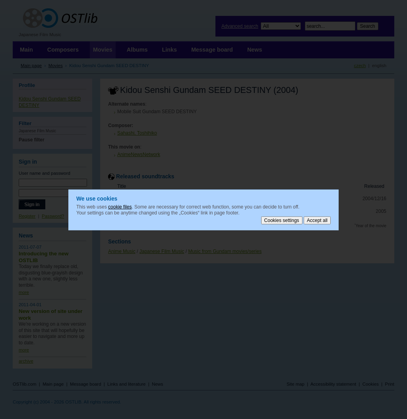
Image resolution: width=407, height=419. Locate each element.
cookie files (120, 206)
